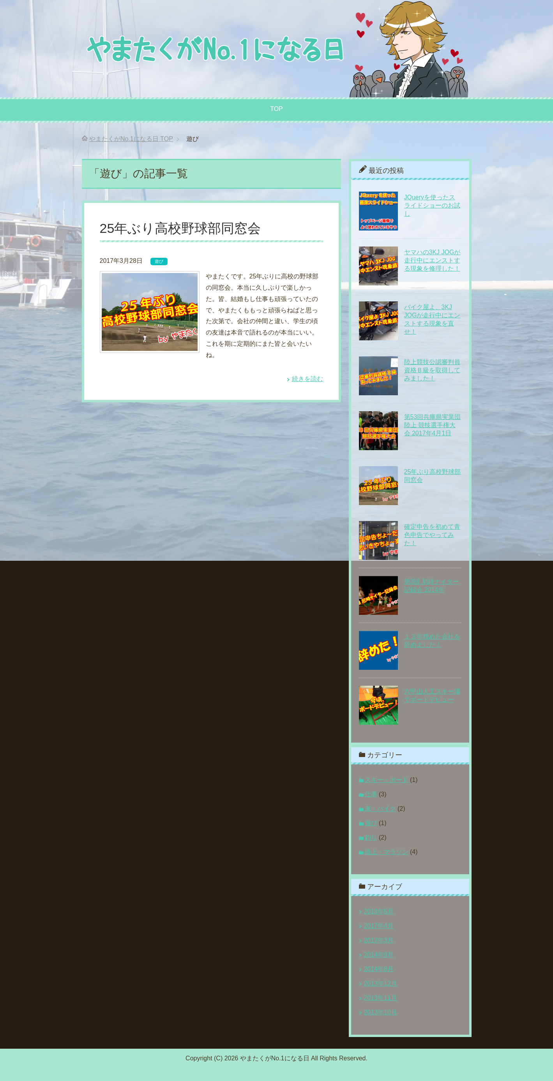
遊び (159, 261)
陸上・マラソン (386, 852)
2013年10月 (380, 1012)
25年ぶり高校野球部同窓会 (180, 228)
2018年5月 (379, 911)
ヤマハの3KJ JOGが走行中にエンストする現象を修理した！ (432, 260)
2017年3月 (379, 940)
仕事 (371, 794)
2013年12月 (380, 983)
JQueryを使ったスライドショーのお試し (432, 205)
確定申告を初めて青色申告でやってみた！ (432, 534)
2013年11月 (380, 998)
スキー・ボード (386, 779)
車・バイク (380, 808)
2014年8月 (379, 969)
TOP (276, 109)
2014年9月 (379, 954)
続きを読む (307, 378)
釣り (371, 837)
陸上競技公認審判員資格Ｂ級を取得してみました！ (432, 370)
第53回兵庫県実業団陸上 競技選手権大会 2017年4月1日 (432, 425)
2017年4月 (379, 926)
